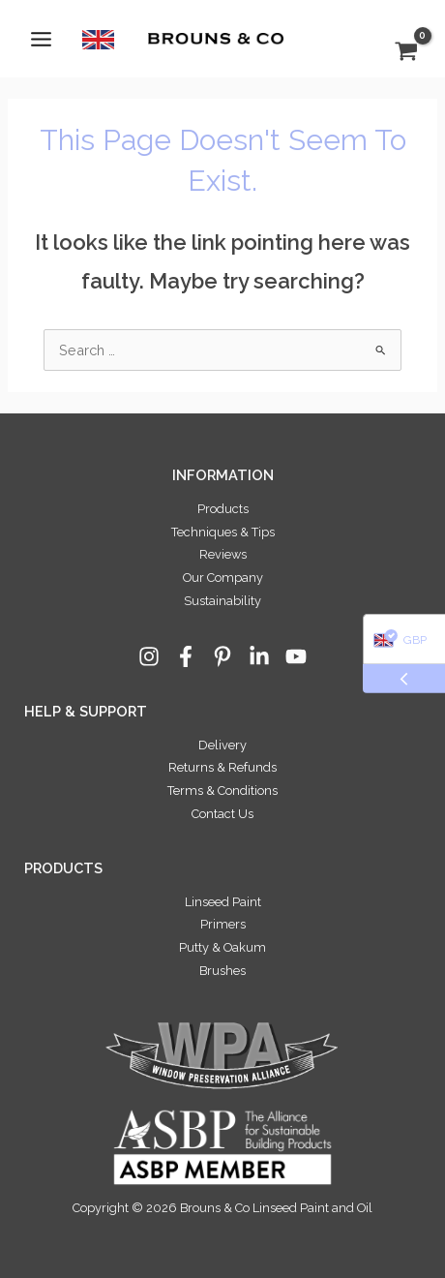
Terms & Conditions (222, 790)
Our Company (223, 577)
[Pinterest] (222, 656)
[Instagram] (149, 656)
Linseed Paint (223, 902)
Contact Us (222, 813)
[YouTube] (296, 656)
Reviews (223, 554)
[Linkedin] (259, 656)
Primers (223, 924)
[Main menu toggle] (41, 38)
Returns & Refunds (222, 767)
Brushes (222, 970)
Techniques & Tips (223, 532)
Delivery (222, 745)
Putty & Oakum (222, 947)
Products (223, 509)
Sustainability (222, 600)
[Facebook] (185, 656)
